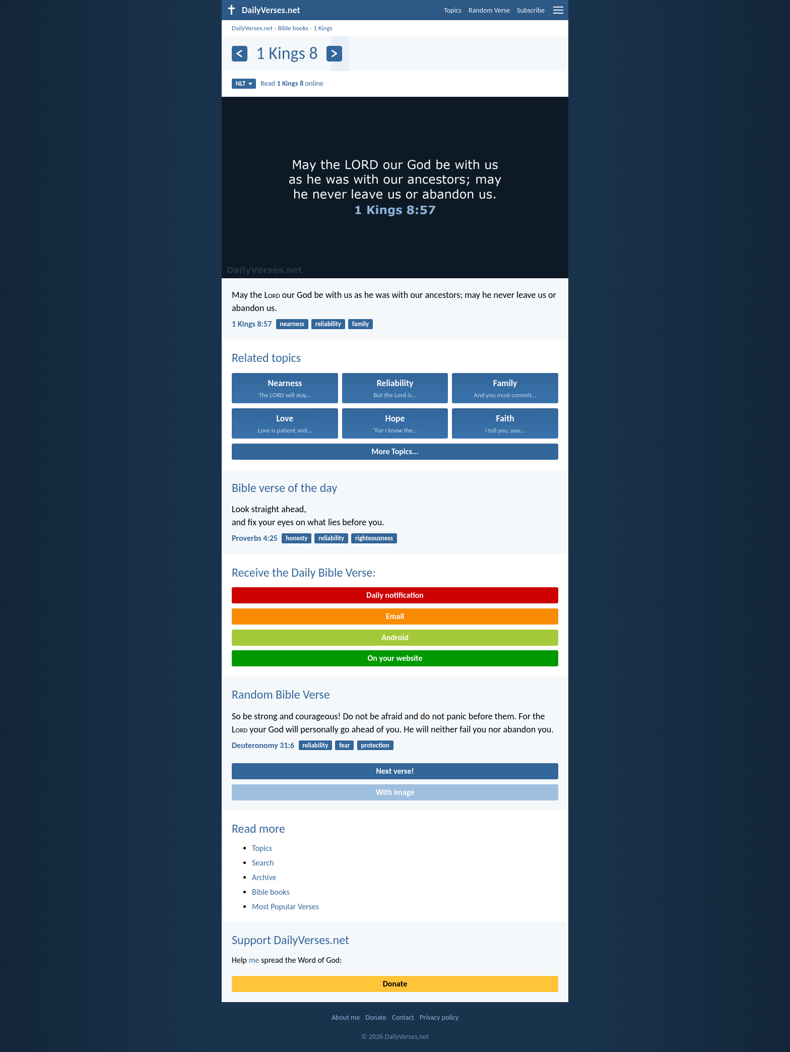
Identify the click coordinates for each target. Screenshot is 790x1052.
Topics (453, 10)
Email (395, 616)
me (254, 960)
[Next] (334, 53)
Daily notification (394, 595)
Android (394, 637)
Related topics (266, 357)
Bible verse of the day (284, 487)
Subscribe (531, 10)
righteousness (374, 538)
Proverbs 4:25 (255, 538)
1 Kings (322, 28)
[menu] (558, 14)
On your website (395, 658)
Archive (264, 877)
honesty (296, 538)
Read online (291, 83)
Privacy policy (439, 1017)
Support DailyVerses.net (290, 940)
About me (346, 1017)
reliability (328, 324)
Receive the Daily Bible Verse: (304, 572)
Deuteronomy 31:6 (263, 745)
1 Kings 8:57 (252, 324)
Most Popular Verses (285, 906)
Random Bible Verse (281, 694)
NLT (244, 83)
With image (395, 792)
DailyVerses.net (252, 28)
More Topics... (394, 451)
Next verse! (395, 771)
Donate (395, 983)
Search (263, 863)
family (360, 324)
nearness (292, 324)
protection (375, 745)
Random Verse (489, 10)
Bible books (293, 28)
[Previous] (239, 53)
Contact (403, 1017)
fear (344, 745)
